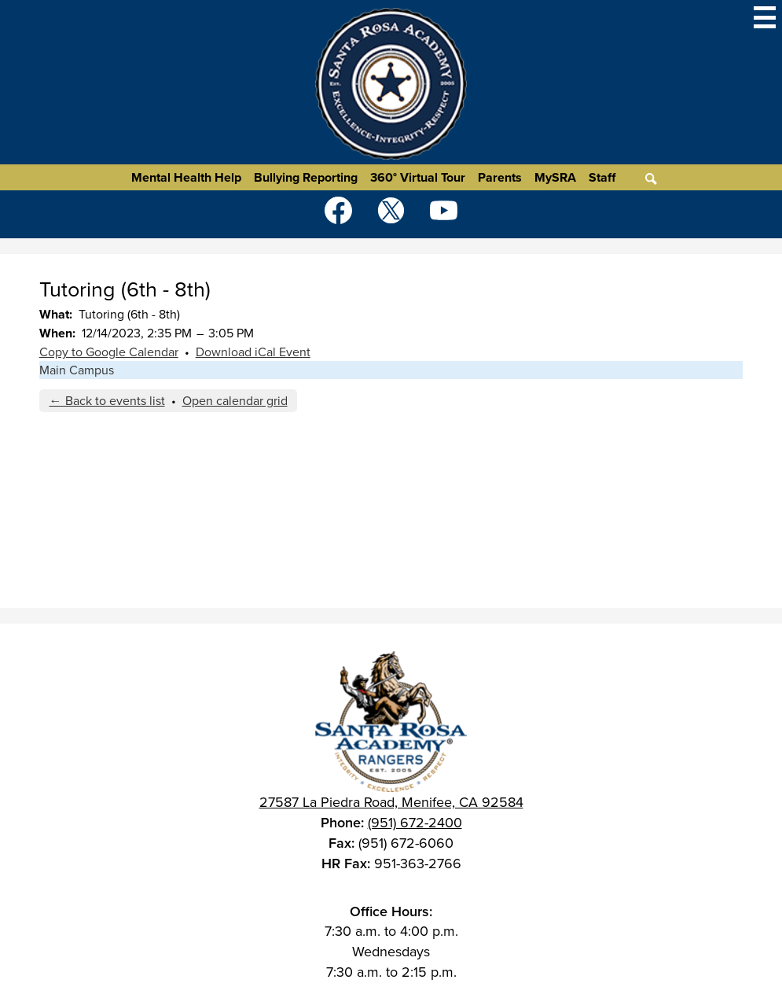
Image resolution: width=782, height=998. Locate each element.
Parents (500, 177)
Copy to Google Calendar (108, 352)
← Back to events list (107, 401)
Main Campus (76, 370)
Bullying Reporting (306, 177)
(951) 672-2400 (415, 822)
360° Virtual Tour (417, 177)
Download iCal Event (253, 352)
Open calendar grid (235, 401)
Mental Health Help (186, 177)
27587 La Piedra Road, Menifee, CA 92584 (391, 802)
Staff (602, 177)
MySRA (555, 177)
